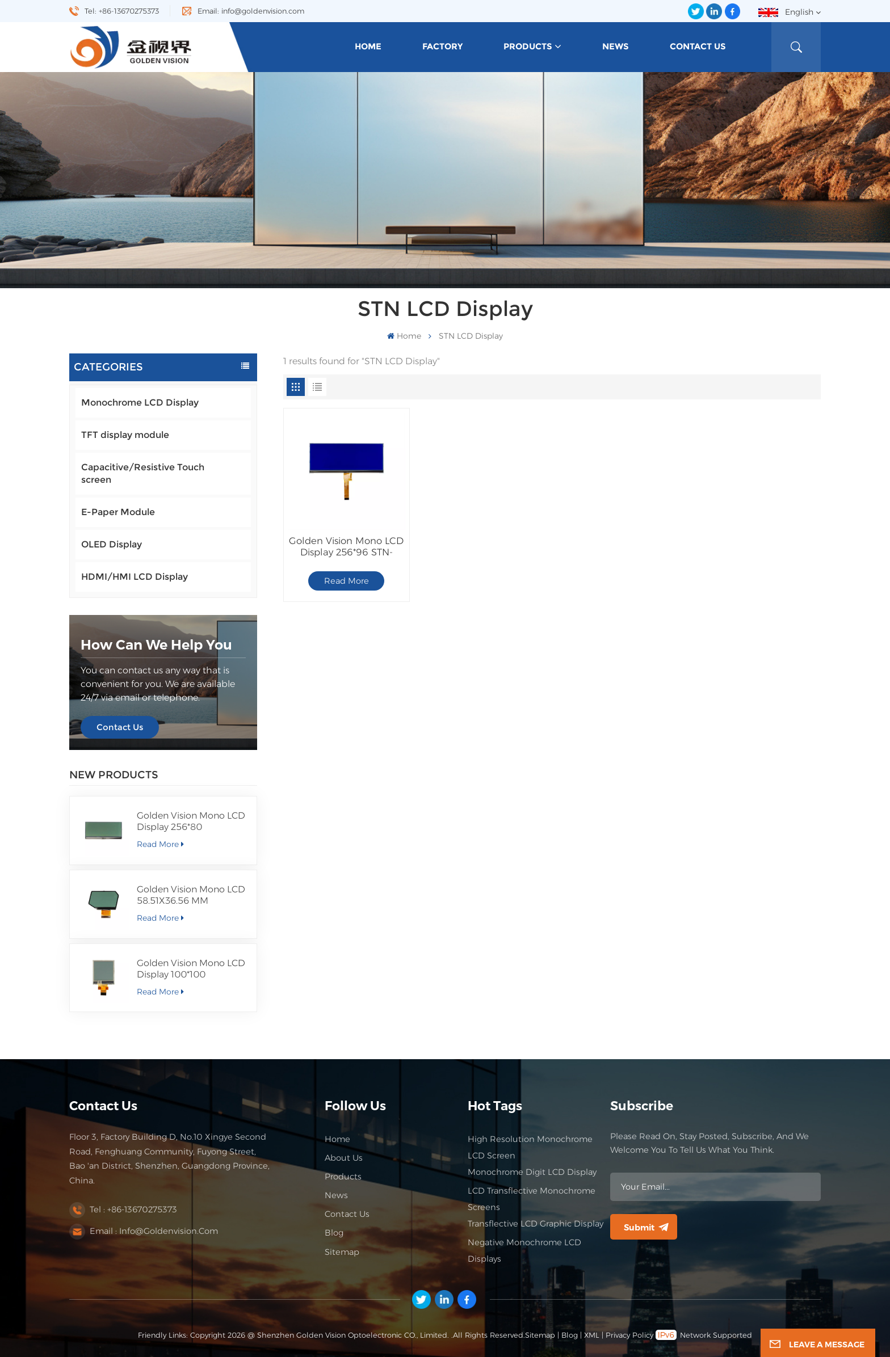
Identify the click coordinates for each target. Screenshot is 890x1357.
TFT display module (125, 434)
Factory (442, 46)
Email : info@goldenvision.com (154, 1231)
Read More (160, 844)
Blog (334, 1233)
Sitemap (342, 1252)
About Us (344, 1158)
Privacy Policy (629, 1335)
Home (368, 46)
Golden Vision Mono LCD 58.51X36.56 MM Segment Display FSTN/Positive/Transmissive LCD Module (192, 895)
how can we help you (156, 645)
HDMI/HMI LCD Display (134, 576)
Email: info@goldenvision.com (251, 11)
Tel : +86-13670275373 (133, 1209)
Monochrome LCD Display (140, 402)
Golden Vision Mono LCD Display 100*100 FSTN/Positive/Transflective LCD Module (192, 969)
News (615, 46)
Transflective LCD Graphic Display (535, 1224)
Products (527, 46)
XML (591, 1335)
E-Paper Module (118, 512)
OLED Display (111, 544)
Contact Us (698, 46)
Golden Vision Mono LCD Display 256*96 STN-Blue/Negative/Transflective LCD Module (346, 546)
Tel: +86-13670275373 (122, 11)
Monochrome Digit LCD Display (532, 1172)
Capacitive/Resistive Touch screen (142, 473)
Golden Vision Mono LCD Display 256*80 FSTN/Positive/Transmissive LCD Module (192, 821)
